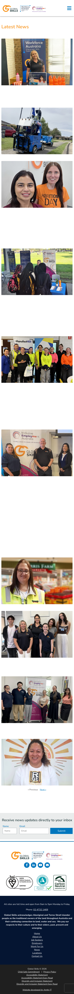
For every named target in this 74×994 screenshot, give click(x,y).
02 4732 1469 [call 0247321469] (40, 909)
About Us (37, 936)
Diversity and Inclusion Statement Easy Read (37, 984)
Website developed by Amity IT (37, 989)
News (37, 949)
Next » (43, 789)
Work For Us (37, 946)
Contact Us (37, 956)
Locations (37, 952)
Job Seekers (37, 939)
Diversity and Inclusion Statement (37, 981)
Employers (37, 943)
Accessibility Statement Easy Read (37, 978)
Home (37, 933)
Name (6, 826)
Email (22, 826)
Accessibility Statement (37, 975)
